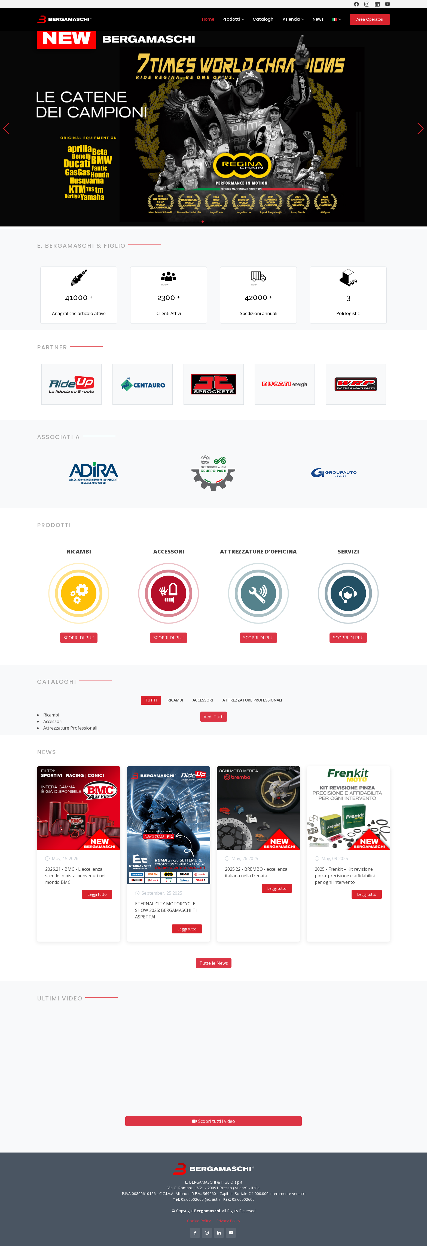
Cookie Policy (199, 1220)
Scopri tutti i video (213, 1121)
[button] (6, 129)
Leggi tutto (97, 894)
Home (208, 19)
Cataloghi (263, 19)
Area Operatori (369, 19)
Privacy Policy (228, 1220)
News (318, 19)
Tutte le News (213, 963)
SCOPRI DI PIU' (78, 638)
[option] (72, 384)
